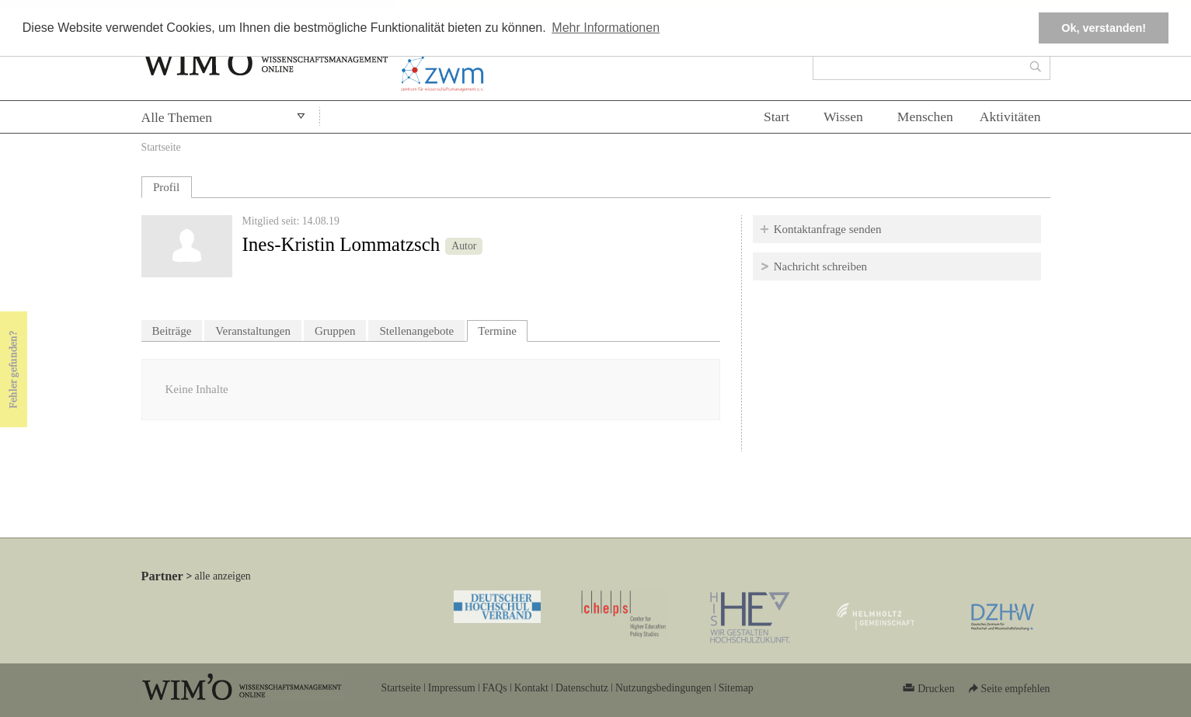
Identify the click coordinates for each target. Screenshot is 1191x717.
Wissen (843, 116)
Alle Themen (177, 117)
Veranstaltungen (253, 331)
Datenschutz (581, 688)
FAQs (494, 688)
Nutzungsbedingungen (663, 688)
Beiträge (172, 331)
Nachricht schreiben (820, 266)
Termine (503, 329)
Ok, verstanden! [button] (1103, 28)
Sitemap (736, 688)
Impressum (451, 688)
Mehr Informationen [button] (606, 27)
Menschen (925, 116)
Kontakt (531, 688)
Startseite (161, 147)
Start (776, 116)
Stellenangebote (416, 331)
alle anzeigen (223, 576)
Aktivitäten (1010, 116)
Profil (166, 187)
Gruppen (335, 331)
